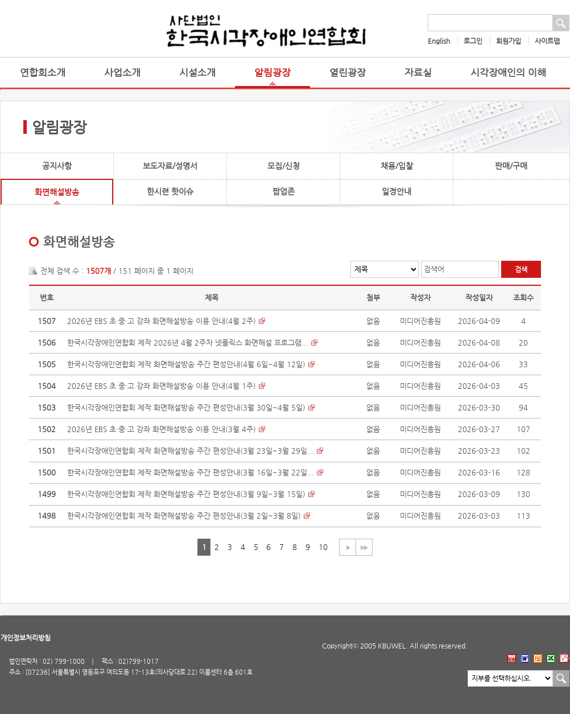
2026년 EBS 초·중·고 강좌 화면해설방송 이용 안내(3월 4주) (161, 429)
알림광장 (272, 72)
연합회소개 (42, 72)
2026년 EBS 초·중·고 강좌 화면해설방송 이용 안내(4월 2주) (161, 321)
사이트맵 (547, 41)
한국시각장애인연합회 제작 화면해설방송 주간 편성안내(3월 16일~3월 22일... (190, 472)
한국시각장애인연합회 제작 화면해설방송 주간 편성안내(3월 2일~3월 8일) (184, 515)
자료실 (418, 72)
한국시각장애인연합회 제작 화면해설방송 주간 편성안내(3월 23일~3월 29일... (190, 450)
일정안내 (396, 191)
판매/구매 (511, 165)
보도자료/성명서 (170, 165)
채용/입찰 (397, 165)
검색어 (434, 269)
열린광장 (347, 72)
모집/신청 (283, 165)
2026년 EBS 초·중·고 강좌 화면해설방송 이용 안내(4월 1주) (161, 385)
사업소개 (122, 72)
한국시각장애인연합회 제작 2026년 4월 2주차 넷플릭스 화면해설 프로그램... (187, 342)
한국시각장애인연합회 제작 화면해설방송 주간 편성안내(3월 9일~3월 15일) (186, 494)
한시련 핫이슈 (170, 191)
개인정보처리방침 (26, 638)
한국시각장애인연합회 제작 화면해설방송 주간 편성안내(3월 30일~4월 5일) (186, 407)
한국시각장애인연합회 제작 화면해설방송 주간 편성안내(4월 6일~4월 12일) (186, 364)
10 (323, 547)
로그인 (473, 41)
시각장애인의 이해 (508, 72)
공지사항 (57, 165)
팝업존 (283, 191)
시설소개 (197, 72)
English (439, 41)
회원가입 (508, 41)
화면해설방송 (57, 191)
